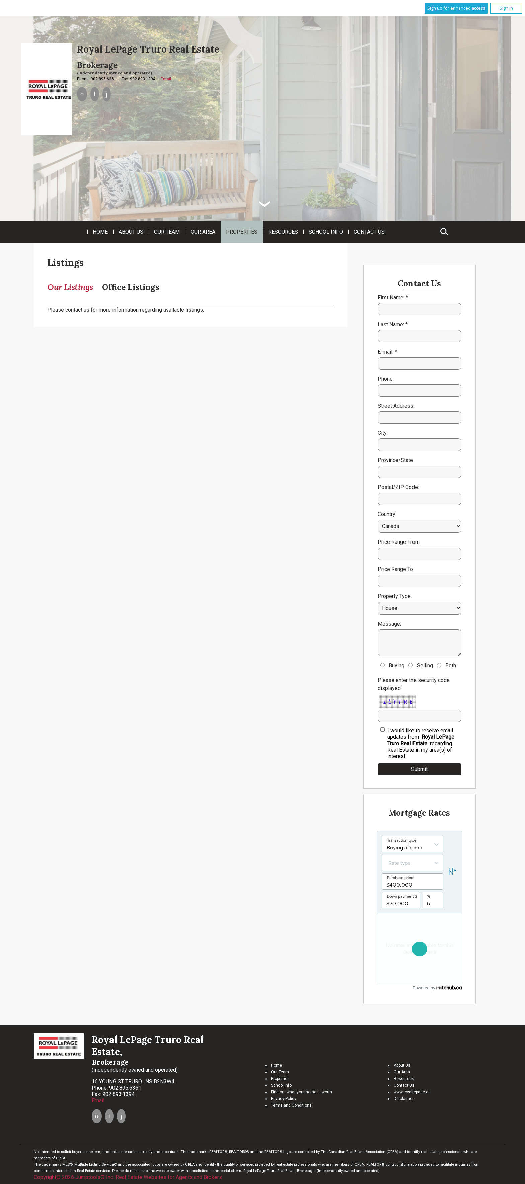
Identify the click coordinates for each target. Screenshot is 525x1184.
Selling (425, 665)
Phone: (386, 379)
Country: (387, 514)
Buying (396, 665)
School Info (326, 232)
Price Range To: (396, 569)
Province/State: (396, 460)
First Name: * (393, 297)
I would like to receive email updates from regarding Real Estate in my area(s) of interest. (420, 743)
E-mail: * (387, 352)
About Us (131, 232)
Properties (241, 232)
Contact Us (369, 232)
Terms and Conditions (291, 1105)
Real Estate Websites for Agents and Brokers (169, 1177)
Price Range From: (399, 542)
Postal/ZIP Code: (398, 487)
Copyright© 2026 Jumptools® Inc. (74, 1177)
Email (166, 79)
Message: (389, 624)
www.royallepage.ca (412, 1092)
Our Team (167, 232)
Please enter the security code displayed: (414, 684)
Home (100, 232)
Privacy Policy (283, 1098)
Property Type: (395, 596)
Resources (283, 232)
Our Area (203, 232)
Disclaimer (404, 1098)
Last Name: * (393, 324)
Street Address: (396, 406)
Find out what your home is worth (301, 1092)
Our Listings (70, 287)
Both (450, 665)
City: (383, 433)
